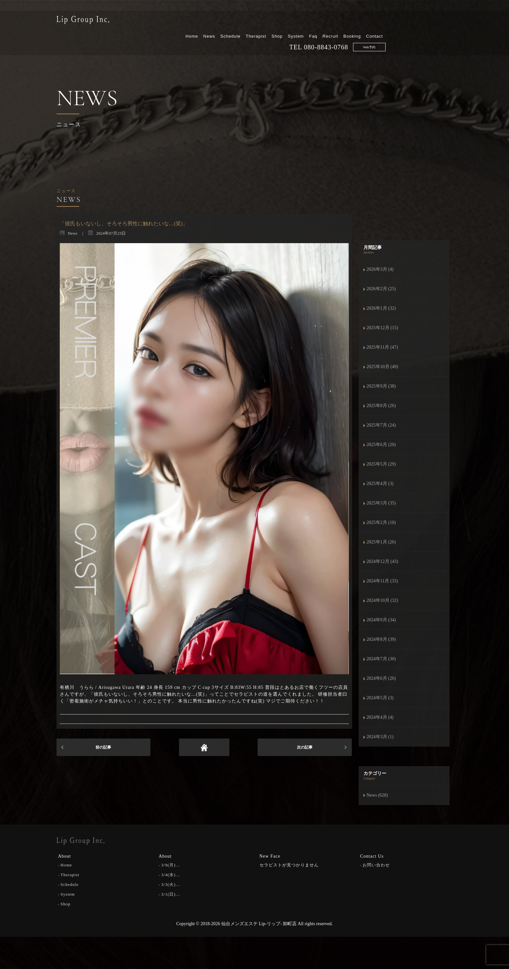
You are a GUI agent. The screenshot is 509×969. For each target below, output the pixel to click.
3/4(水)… (170, 874)
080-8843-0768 (393, 32)
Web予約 (436, 33)
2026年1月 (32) (381, 308)
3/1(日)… (170, 893)
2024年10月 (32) (382, 600)
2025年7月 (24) (381, 425)
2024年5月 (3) (380, 697)
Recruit (397, 21)
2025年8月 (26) (381, 405)
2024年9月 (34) (381, 619)
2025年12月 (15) (382, 327)
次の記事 (304, 747)
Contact (441, 21)
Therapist (323, 21)
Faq (380, 21)
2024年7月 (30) (381, 658)
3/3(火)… (170, 883)
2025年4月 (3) (380, 483)
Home (259, 21)
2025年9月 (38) (381, 386)
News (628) (377, 795)
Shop (344, 21)
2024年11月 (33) (382, 580)
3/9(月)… (170, 864)
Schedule (297, 21)
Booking (419, 21)
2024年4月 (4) (380, 717)
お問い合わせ (376, 864)
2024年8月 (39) (381, 639)
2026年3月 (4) (380, 269)
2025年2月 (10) (381, 522)
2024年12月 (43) (382, 561)
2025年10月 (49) (382, 366)
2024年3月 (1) (380, 736)
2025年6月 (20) (381, 444)
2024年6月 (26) (381, 678)
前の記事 (103, 747)
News (276, 21)
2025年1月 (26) (381, 542)
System (363, 21)
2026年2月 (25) (381, 288)
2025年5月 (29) (381, 464)
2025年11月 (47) (382, 347)
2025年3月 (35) (381, 503)
